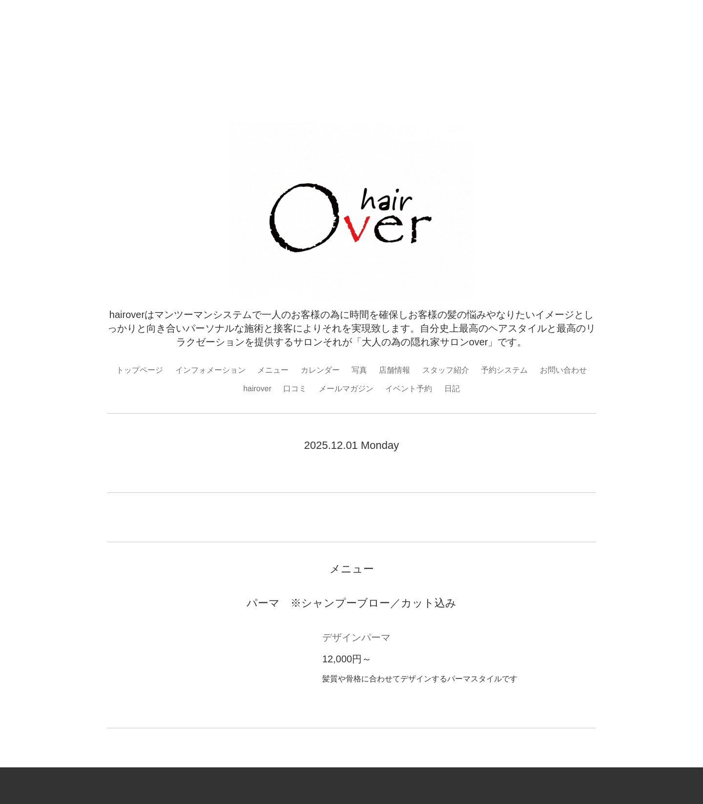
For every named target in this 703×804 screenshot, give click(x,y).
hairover (257, 388)
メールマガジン (346, 388)
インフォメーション (210, 370)
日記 (452, 388)
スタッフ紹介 (445, 370)
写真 (359, 370)
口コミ (295, 388)
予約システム (504, 370)
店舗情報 (394, 370)
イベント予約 (408, 388)
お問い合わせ (563, 370)
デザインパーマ (356, 637)
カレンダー (320, 370)
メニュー (273, 370)
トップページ (139, 370)
